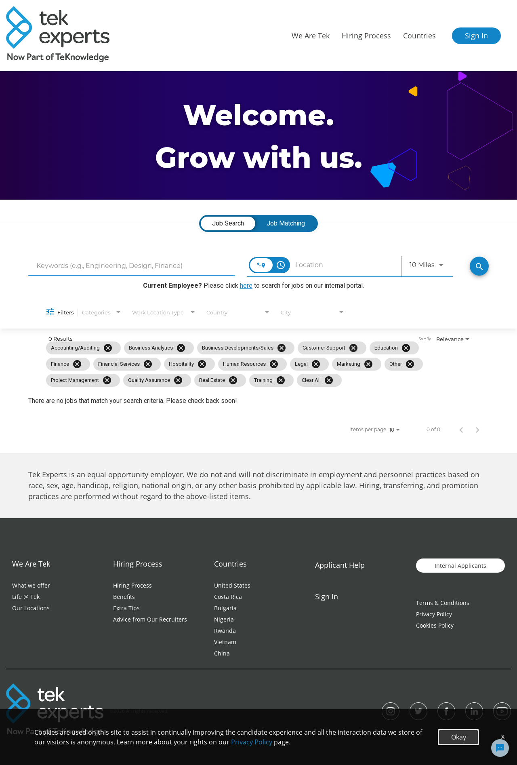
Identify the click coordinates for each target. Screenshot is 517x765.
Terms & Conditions (442, 603)
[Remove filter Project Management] (107, 380)
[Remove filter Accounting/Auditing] (108, 348)
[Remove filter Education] (406, 348)
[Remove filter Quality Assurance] (178, 380)
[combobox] (131, 265)
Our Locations (31, 608)
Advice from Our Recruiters (150, 619)
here (246, 285)
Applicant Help (340, 565)
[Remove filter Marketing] (368, 364)
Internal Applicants (460, 565)
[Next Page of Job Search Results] (477, 429)
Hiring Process (132, 585)
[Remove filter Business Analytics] (181, 348)
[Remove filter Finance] (77, 364)
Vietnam (225, 642)
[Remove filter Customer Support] (353, 348)
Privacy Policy (434, 614)
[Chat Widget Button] (500, 748)
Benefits (124, 597)
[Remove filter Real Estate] (233, 380)
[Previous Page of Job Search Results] (461, 429)
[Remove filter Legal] (316, 364)
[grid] (241, 364)
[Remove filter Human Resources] (274, 364)
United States (232, 585)
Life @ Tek (26, 597)
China (222, 653)
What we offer (31, 585)
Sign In (476, 35)
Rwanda (225, 630)
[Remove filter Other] (410, 364)
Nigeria (224, 619)
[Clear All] (329, 380)
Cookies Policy (435, 625)
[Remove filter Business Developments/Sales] (281, 348)
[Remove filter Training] (281, 380)
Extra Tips (126, 608)
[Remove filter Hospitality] (202, 364)
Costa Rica (228, 597)
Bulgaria (225, 608)
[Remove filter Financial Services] (148, 364)
